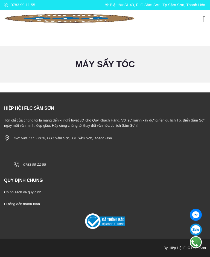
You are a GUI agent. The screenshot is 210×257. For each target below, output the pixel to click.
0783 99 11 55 (19, 5)
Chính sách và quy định (22, 192)
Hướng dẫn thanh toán (22, 204)
